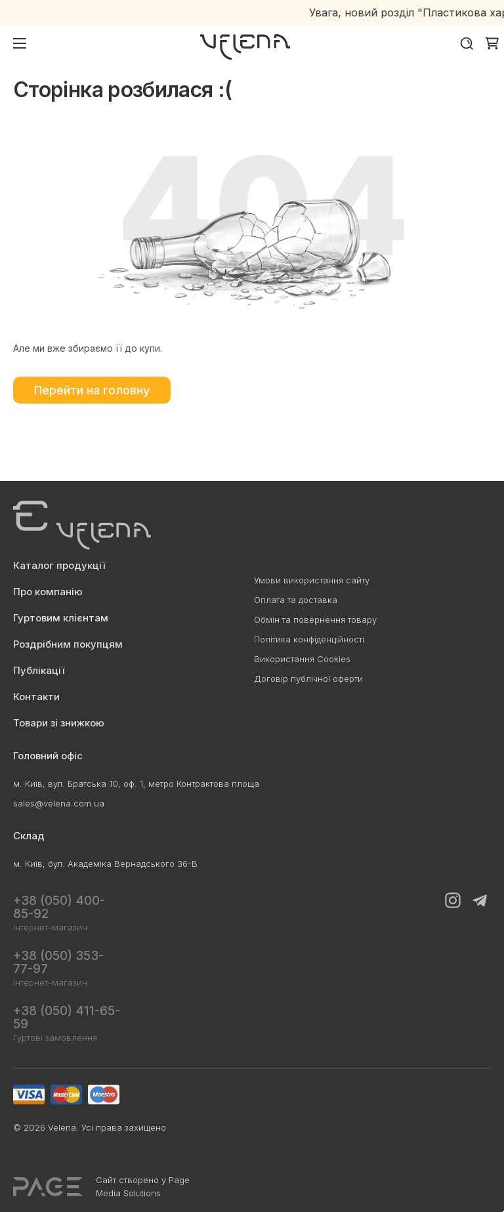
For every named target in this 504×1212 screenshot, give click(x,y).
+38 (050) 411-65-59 (66, 1017)
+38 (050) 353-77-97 (58, 962)
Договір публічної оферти (308, 678)
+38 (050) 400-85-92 (59, 907)
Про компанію (48, 591)
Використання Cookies (302, 659)
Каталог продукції (59, 565)
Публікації (39, 670)
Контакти (36, 696)
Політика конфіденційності (309, 639)
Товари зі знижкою (58, 723)
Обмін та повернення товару (315, 619)
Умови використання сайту (311, 580)
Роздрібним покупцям (68, 644)
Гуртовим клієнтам (60, 618)
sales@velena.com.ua (58, 803)
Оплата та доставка (295, 600)
